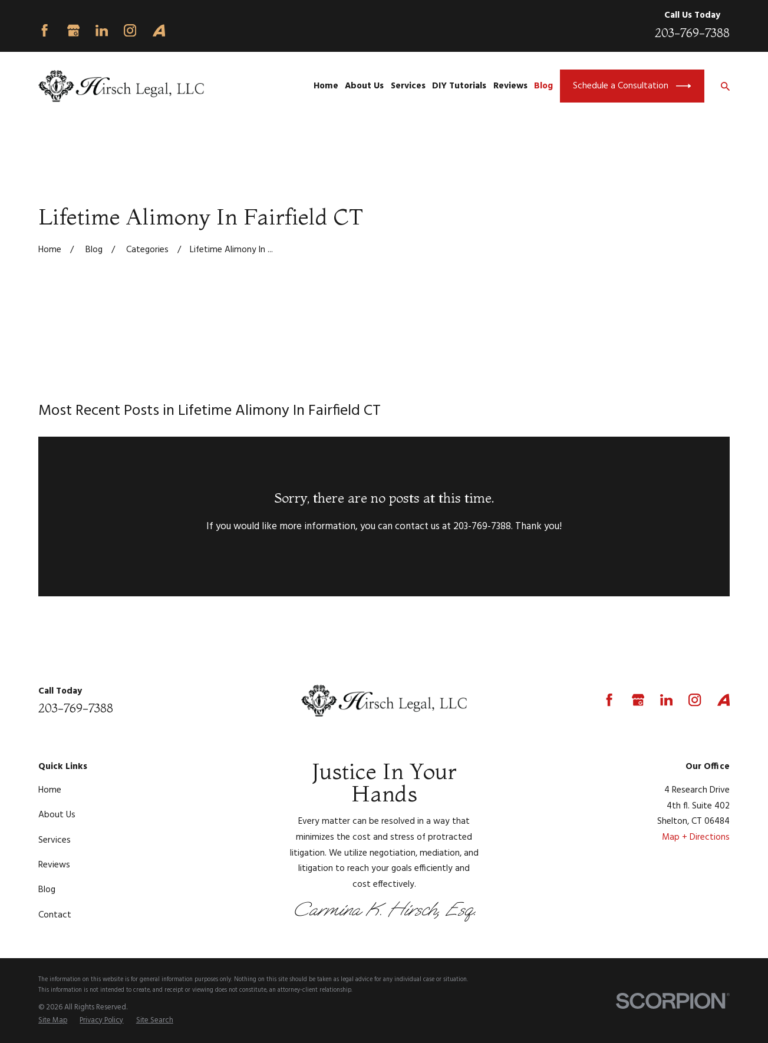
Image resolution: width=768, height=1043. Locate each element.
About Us (56, 815)
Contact (54, 915)
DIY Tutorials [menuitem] (459, 86)
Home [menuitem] (326, 86)
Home (49, 790)
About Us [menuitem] (364, 86)
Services (54, 840)
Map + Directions (696, 837)
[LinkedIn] (101, 30)
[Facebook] (44, 30)
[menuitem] (52, 1020)
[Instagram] (130, 30)
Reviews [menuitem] (510, 86)
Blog (46, 890)
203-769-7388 (692, 32)
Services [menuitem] (408, 86)
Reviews (54, 865)
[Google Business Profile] (73, 30)
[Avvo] (159, 30)
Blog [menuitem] (543, 86)
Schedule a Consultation (632, 86)
